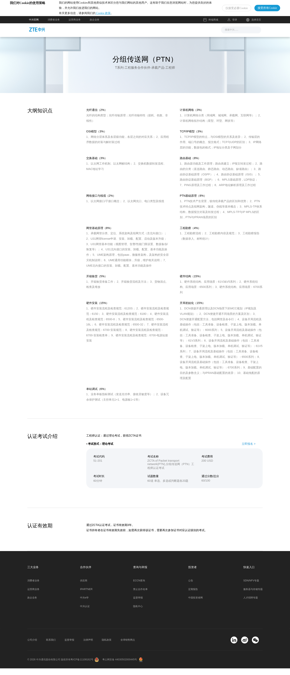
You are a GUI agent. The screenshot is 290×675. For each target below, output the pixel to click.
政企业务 (94, 26)
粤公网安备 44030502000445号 (119, 666)
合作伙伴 (172, 36)
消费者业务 (54, 26)
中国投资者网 (195, 604)
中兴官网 (34, 26)
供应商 (83, 587)
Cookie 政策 (122, 16)
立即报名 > (248, 450)
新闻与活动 (99, 36)
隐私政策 (106, 646)
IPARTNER (86, 595)
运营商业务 (75, 26)
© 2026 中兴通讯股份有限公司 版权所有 (49, 666)
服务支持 (151, 36)
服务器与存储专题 (253, 595)
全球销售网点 (127, 646)
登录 (234, 26)
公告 (190, 587)
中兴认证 (85, 613)
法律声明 (88, 646)
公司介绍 (32, 646)
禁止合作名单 (140, 595)
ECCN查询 (139, 587)
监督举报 (138, 604)
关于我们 (192, 36)
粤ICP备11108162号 (82, 666)
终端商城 (210, 26)
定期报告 (193, 595)
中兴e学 (84, 604)
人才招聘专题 (250, 604)
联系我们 (51, 646)
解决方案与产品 (126, 36)
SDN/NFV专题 (251, 587)
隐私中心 (138, 613)
